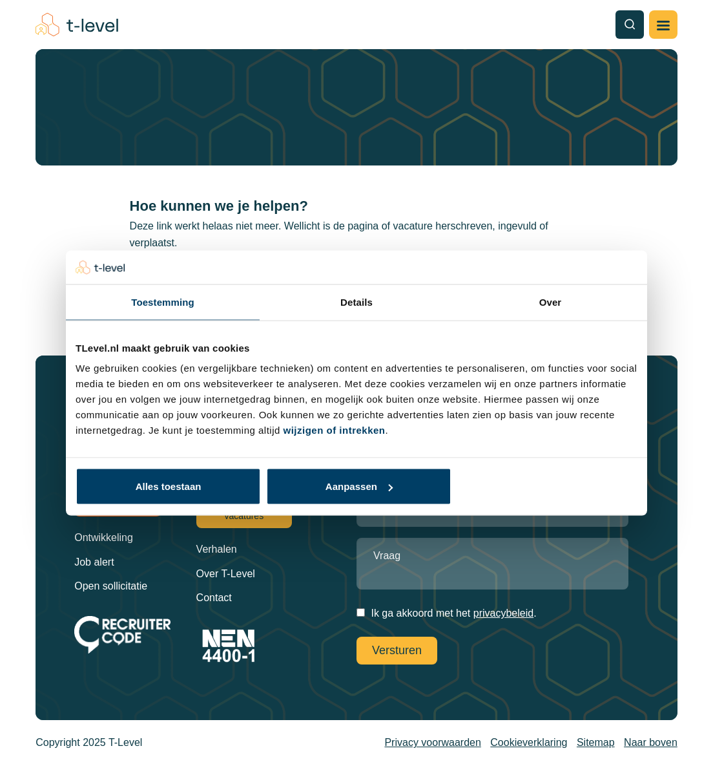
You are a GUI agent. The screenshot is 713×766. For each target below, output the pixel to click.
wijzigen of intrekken (335, 430)
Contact (214, 597)
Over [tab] (550, 301)
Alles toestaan (169, 486)
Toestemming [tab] (162, 301)
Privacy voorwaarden (432, 742)
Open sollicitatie (110, 585)
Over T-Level (225, 573)
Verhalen (216, 549)
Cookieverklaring (528, 742)
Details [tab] (356, 301)
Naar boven (650, 742)
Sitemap (596, 742)
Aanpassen (359, 486)
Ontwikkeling (103, 537)
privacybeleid (503, 613)
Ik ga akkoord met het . (453, 613)
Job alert (94, 562)
